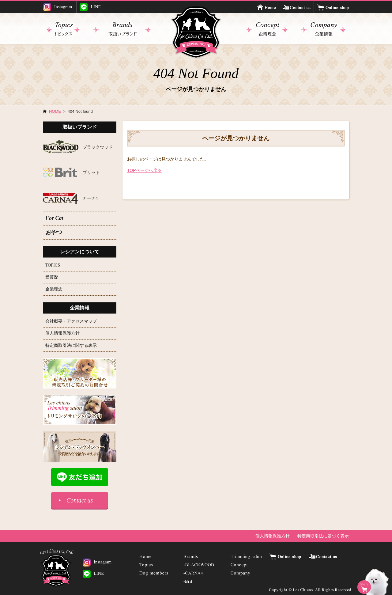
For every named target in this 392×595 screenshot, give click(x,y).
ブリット (91, 172)
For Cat (54, 218)
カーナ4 (90, 198)
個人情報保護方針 (62, 333)
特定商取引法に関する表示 (71, 345)
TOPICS (52, 265)
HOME (55, 111)
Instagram (57, 7)
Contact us (79, 500)
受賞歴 (51, 277)
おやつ (53, 232)
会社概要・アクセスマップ (71, 321)
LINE (90, 7)
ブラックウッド (98, 147)
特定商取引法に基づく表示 (323, 535)
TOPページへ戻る (144, 170)
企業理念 (53, 289)
